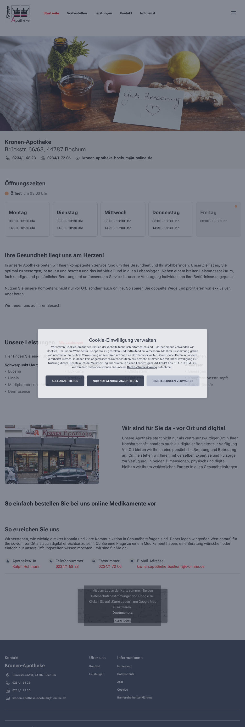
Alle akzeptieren (65, 381)
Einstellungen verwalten (173, 381)
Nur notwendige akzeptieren (115, 381)
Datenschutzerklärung (142, 367)
